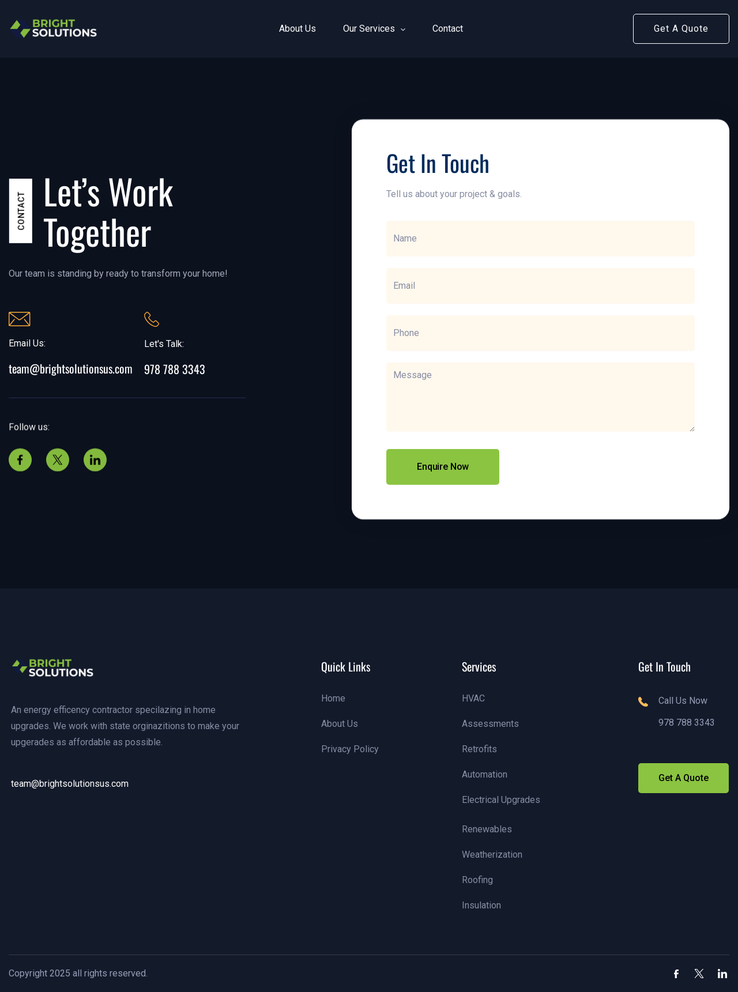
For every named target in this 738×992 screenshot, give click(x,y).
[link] (54, 29)
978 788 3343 (174, 369)
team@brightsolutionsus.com (71, 368)
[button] (292, 29)
